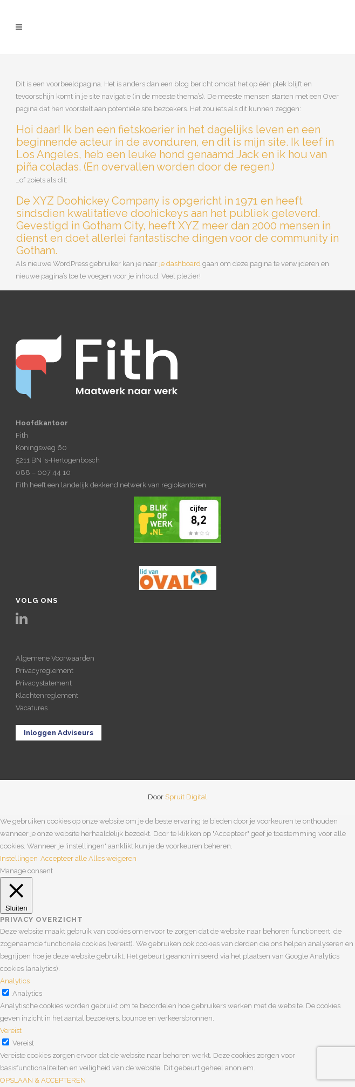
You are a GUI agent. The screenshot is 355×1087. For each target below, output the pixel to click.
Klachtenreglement (47, 695)
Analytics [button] (15, 981)
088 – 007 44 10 (43, 472)
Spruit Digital (186, 797)
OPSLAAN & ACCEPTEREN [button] (43, 1080)
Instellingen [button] (19, 858)
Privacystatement (44, 683)
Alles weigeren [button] (112, 858)
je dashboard (180, 264)
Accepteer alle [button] (63, 858)
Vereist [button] (11, 1031)
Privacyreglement (44, 671)
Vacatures (31, 708)
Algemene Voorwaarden (55, 658)
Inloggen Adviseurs (58, 733)
